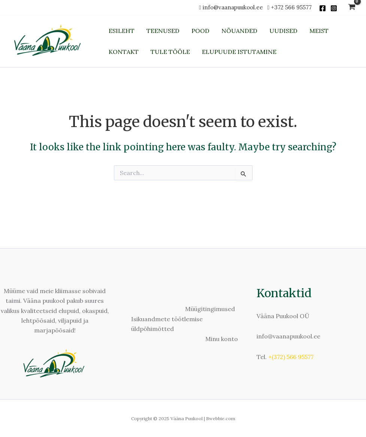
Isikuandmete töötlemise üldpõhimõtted (167, 323)
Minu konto (221, 339)
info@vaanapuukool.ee (234, 7)
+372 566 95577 (291, 7)
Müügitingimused (210, 309)
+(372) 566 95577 (291, 357)
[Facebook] (322, 8)
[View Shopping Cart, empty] (352, 7)
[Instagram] (333, 8)
